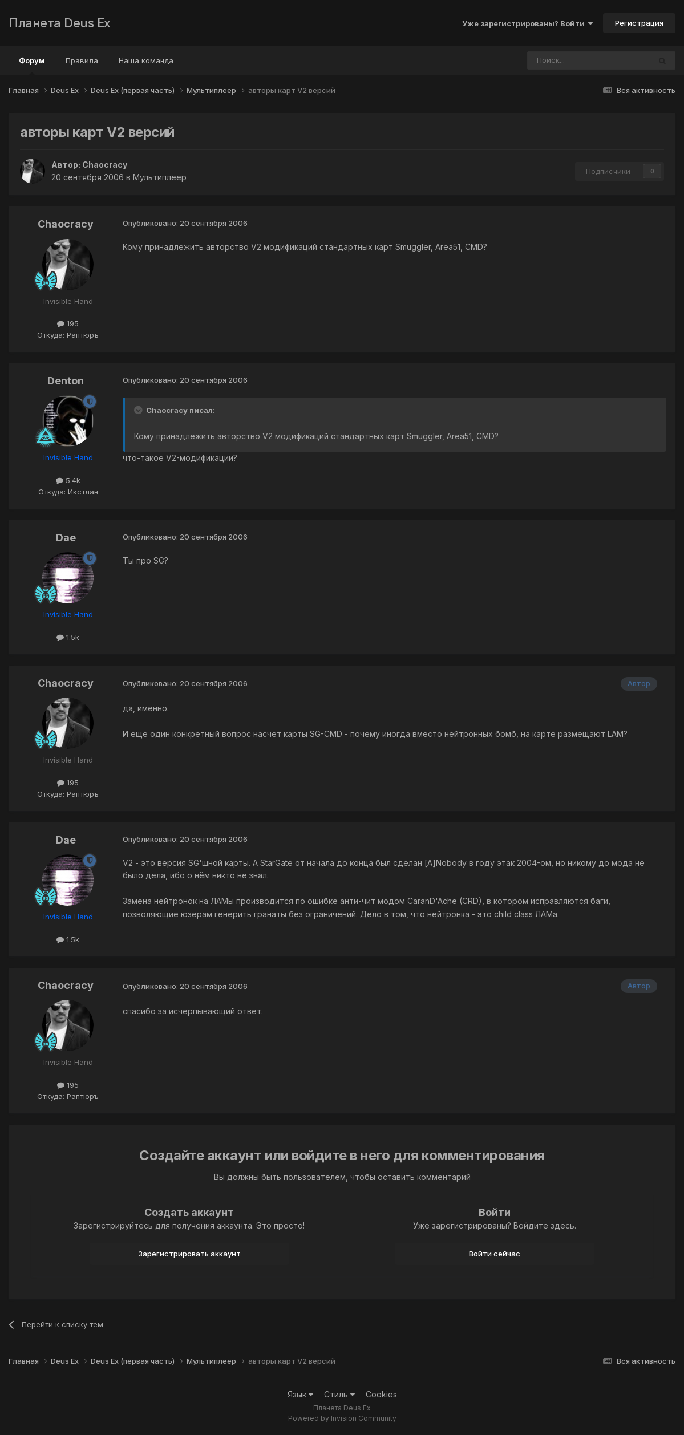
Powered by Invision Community (342, 1418)
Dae (66, 538)
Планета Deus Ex (60, 22)
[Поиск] (557, 60)
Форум (32, 65)
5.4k (68, 480)
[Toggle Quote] (139, 410)
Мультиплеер (160, 177)
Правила (82, 60)
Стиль (339, 1394)
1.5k (67, 637)
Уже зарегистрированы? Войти (527, 23)
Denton (65, 381)
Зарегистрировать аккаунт (189, 1253)
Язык (300, 1394)
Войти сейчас (494, 1253)
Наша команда (146, 60)
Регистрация (639, 22)
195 (68, 323)
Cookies (381, 1394)
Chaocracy (104, 164)
